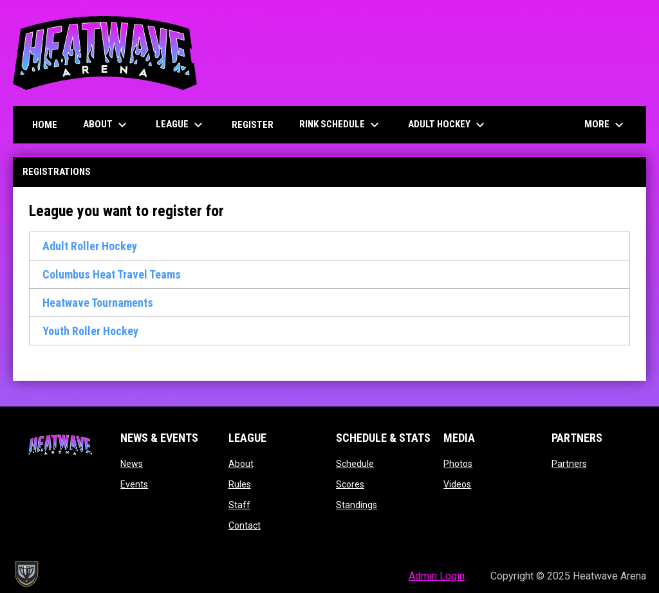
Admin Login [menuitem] (437, 576)
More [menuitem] (605, 124)
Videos (457, 484)
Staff (239, 505)
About (241, 464)
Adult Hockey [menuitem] (448, 124)
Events (134, 484)
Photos (457, 464)
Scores (350, 484)
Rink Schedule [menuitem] (345, 124)
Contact (244, 525)
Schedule (355, 464)
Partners (569, 464)
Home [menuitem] (44, 125)
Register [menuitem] (253, 125)
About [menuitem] (106, 124)
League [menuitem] (181, 124)
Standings (356, 505)
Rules (239, 484)
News (131, 464)
